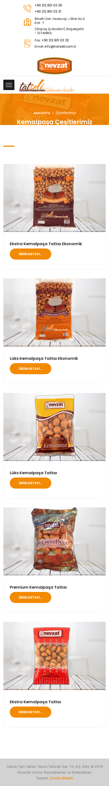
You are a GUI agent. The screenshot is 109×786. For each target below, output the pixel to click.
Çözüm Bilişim (61, 778)
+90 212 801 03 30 (48, 5)
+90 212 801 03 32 (55, 40)
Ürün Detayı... (30, 254)
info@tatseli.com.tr (60, 46)
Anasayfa (42, 113)
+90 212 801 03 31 (48, 11)
